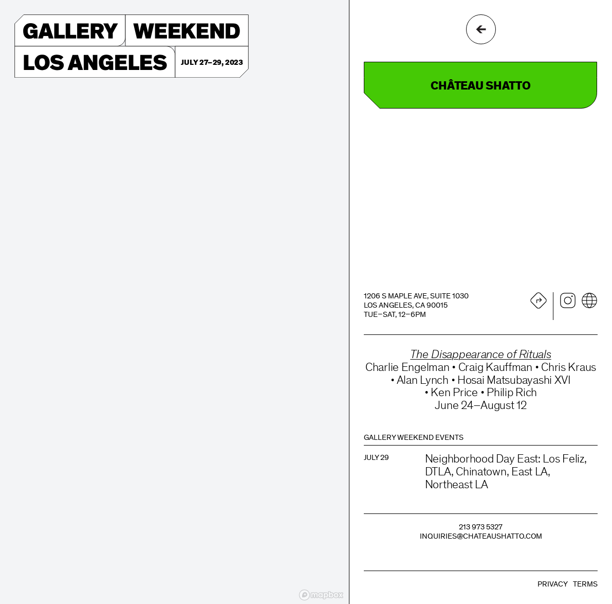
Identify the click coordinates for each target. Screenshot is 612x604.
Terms (585, 585)
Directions (538, 300)
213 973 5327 (481, 527)
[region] (174, 302)
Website (589, 300)
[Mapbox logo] (321, 595)
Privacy (552, 585)
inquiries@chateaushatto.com (481, 537)
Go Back (481, 29)
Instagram (568, 300)
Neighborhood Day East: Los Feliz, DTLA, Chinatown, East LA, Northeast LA (506, 472)
